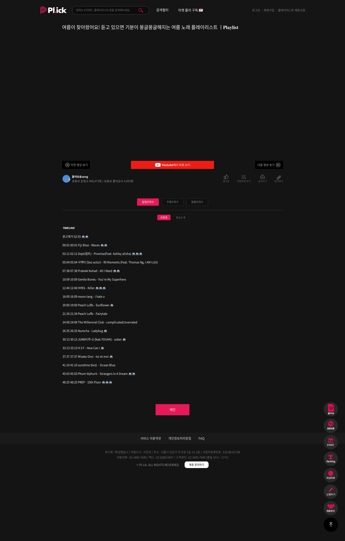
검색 (140, 10)
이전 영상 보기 (79, 165)
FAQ (201, 505)
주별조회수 (172, 268)
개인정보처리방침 (179, 505)
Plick (53, 13)
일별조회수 (147, 268)
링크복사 (278, 180)
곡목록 (163, 284)
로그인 (256, 10)
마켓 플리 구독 (190, 10)
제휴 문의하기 (196, 532)
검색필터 (162, 10)
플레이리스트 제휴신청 (291, 10)
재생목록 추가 (244, 180)
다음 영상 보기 (266, 165)
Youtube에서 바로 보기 (172, 165)
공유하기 (262, 180)
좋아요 (226, 180)
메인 (172, 476)
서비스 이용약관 (150, 505)
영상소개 (180, 284)
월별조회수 (197, 268)
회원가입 (269, 10)
